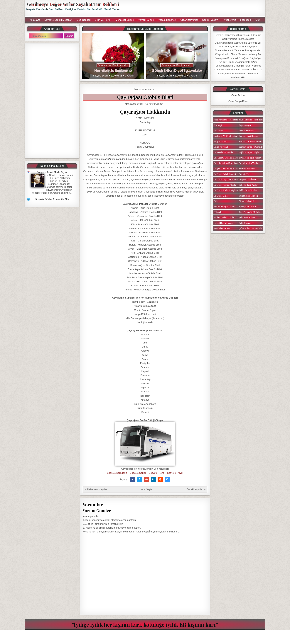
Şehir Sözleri (245, 223)
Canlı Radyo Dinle (238, 101)
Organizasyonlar (189, 19)
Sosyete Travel (175, 472)
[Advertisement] (194, 8)
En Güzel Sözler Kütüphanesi (227, 190)
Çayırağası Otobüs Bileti (145, 97)
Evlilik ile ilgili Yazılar (224, 206)
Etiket (216, 201)
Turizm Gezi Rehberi (248, 196)
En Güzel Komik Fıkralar (225, 185)
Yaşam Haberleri (167, 19)
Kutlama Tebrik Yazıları (224, 217)
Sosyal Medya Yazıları (249, 163)
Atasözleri (218, 130)
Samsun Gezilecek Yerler (250, 141)
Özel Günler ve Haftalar (250, 212)
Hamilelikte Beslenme (113, 70)
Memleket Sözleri (124, 19)
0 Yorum (129, 76)
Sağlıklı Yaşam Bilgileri (249, 152)
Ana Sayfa (146, 489)
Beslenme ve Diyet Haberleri (113, 65)
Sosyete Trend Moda (248, 179)
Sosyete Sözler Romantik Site (52, 199)
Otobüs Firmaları (145, 89)
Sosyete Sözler (100, 76)
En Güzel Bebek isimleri (225, 174)
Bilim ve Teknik (103, 19)
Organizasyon (245, 125)
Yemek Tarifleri (146, 19)
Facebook (245, 19)
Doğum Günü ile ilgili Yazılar (227, 168)
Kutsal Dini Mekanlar (223, 223)
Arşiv (257, 19)
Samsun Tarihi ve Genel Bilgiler (253, 147)
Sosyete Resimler (247, 168)
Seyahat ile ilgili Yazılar (250, 157)
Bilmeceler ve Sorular (223, 152)
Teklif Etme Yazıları (248, 190)
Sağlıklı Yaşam (210, 19)
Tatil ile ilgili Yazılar (248, 185)
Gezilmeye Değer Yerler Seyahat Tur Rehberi (73, 4)
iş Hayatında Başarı (248, 206)
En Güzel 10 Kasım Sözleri (59, 175)
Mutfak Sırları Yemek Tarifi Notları (255, 119)
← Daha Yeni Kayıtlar (95, 489)
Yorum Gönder (155, 104)
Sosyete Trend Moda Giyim (52, 172)
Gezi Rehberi (84, 19)
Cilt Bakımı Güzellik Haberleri (227, 157)
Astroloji (218, 125)
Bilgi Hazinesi (220, 141)
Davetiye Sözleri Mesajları (58, 19)
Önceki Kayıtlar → (196, 489)
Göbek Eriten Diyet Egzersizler (177, 70)
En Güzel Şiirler (221, 196)
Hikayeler (218, 212)
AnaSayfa (35, 19)
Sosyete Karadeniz (117, 472)
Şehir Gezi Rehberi (247, 217)
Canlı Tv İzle (238, 95)
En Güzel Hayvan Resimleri (226, 179)
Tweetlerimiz (229, 19)
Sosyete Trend (156, 472)
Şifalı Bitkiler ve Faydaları (251, 228)
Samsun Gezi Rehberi (249, 136)
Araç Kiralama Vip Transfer (226, 119)
